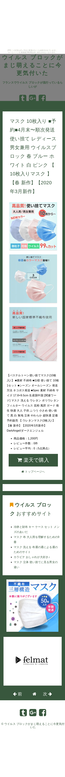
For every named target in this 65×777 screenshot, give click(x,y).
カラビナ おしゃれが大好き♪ (32, 557)
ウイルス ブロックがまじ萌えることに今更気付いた (32, 65)
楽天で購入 (33, 460)
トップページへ (14, 105)
